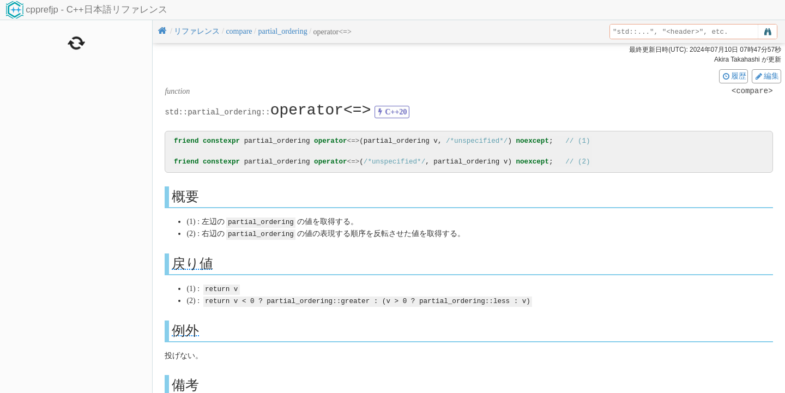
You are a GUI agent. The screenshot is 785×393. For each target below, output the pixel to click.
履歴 (733, 75)
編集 (766, 75)
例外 (185, 328)
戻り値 (192, 262)
